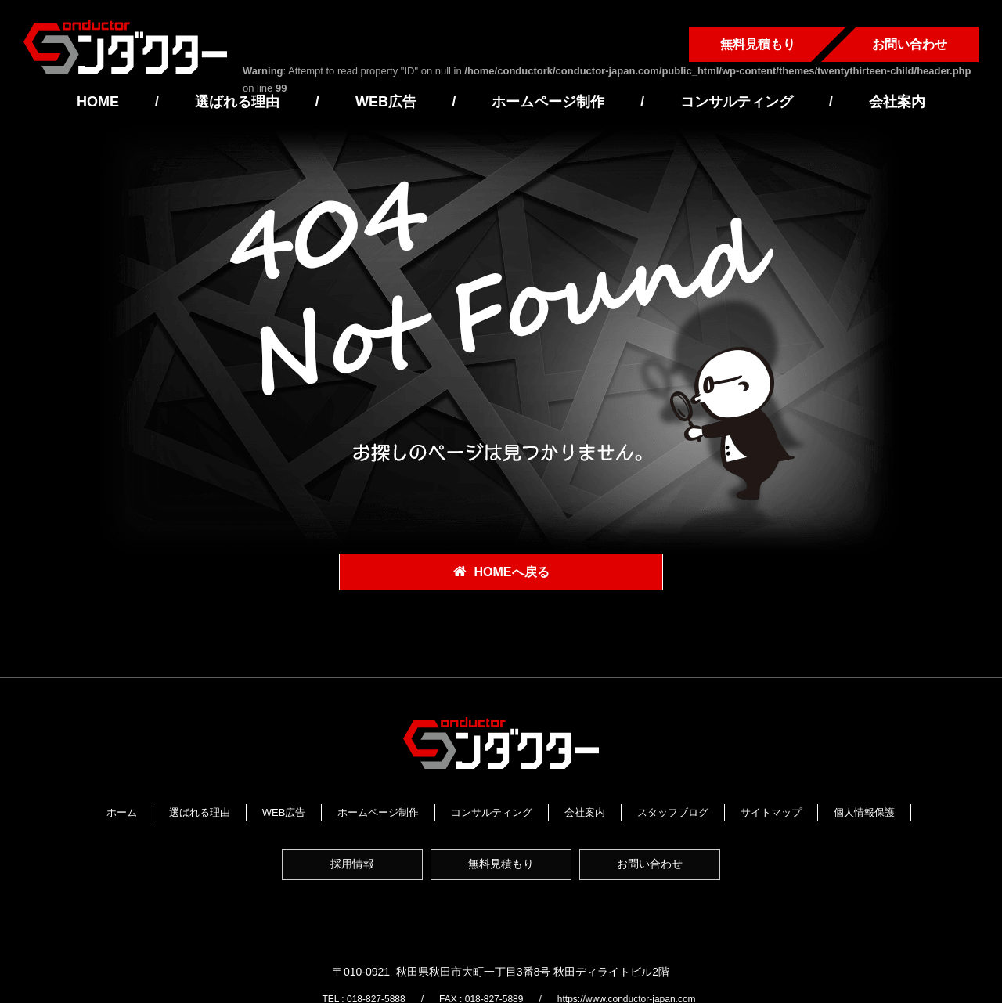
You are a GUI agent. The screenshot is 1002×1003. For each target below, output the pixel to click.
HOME (98, 102)
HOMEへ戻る (512, 572)
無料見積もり (757, 44)
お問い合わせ (909, 44)
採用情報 (347, 869)
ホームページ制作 (548, 102)
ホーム (168, 811)
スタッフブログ (719, 811)
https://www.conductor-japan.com (640, 943)
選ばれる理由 (237, 102)
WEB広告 (385, 102)
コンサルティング (736, 102)
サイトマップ (818, 811)
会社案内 (897, 102)
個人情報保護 (501, 829)
